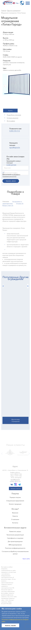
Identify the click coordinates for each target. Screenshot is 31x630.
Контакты (15, 523)
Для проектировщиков (15, 541)
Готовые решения (12, 118)
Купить (10, 110)
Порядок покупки (15, 497)
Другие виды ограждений (15, 416)
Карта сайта (26, 558)
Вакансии (15, 513)
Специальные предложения (15, 501)
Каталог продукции (15, 504)
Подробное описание (14, 115)
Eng (15, 3)
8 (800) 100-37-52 (14, 131)
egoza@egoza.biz (14, 147)
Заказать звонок (15, 488)
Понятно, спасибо (10, 625)
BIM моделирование (15, 545)
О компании (15, 519)
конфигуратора (11, 165)
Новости (15, 516)
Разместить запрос (15, 531)
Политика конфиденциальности (15, 548)
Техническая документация (15, 535)
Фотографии (11, 121)
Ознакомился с (10, 175)
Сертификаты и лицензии (15, 538)
